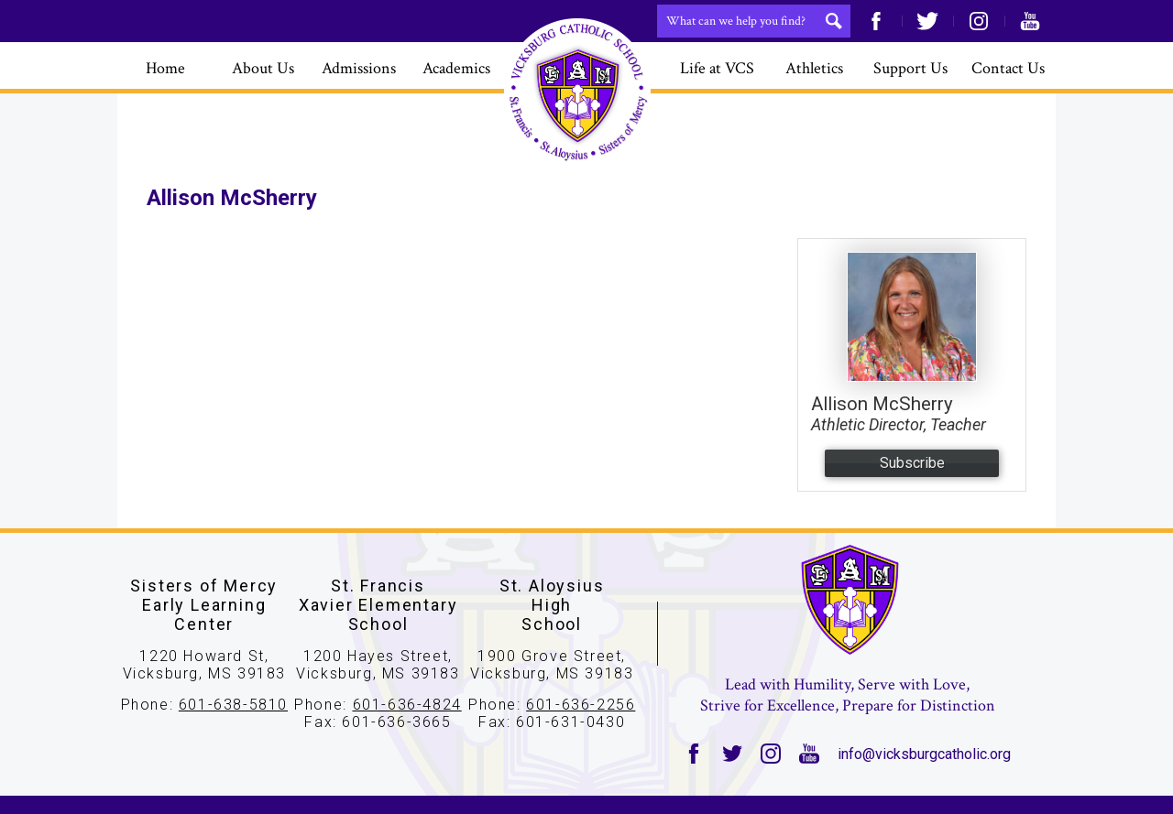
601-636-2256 (580, 704)
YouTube (1030, 21)
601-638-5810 (233, 704)
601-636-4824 (407, 704)
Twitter (927, 21)
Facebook (876, 21)
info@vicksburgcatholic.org (924, 754)
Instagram (979, 21)
